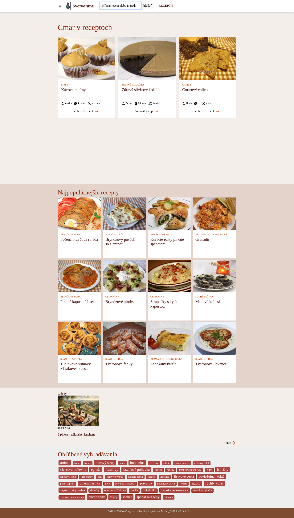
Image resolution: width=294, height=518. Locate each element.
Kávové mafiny (73, 89)
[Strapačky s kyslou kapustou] (169, 275)
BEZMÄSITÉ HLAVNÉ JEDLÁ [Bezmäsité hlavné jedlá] (211, 234)
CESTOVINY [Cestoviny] (112, 296)
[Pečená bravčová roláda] (79, 213)
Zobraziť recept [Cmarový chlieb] (207, 111)
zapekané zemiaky (174, 490)
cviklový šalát (201, 463)
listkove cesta (184, 476)
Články (62, 393)
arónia (64, 463)
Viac (230, 442)
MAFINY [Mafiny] (66, 84)
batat (77, 463)
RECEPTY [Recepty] (166, 5)
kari (100, 476)
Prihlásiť (184, 511)
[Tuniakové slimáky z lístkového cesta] (79, 338)
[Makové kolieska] (214, 275)
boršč (122, 463)
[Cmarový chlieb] (207, 58)
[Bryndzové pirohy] (124, 275)
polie (107, 483)
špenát (127, 497)
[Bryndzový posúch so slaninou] (124, 213)
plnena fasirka (90, 483)
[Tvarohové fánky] (124, 338)
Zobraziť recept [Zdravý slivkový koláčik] (146, 111)
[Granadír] (214, 213)
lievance (164, 476)
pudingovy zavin (166, 483)
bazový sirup (105, 463)
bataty (87, 463)
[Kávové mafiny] (86, 58)
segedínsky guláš (72, 490)
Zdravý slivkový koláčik (141, 89)
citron (166, 463)
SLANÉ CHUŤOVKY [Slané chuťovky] (71, 359)
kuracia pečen (135, 476)
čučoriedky (97, 497)
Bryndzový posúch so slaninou (120, 241)
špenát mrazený (148, 497)
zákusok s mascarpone (72, 497)
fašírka (158, 469)
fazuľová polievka (136, 470)
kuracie (151, 476)
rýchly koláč (214, 483)
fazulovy (111, 470)
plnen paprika (67, 483)
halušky (222, 470)
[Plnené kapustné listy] (79, 275)
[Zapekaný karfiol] (169, 338)
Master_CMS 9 (169, 511)
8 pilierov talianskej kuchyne (76, 434)
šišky (113, 497)
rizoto (196, 483)
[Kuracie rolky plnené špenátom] (169, 213)
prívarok (146, 483)
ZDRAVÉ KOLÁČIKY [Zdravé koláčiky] (133, 84)
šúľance (169, 497)
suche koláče (149, 490)
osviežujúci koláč (211, 476)
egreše (95, 470)
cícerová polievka (73, 470)
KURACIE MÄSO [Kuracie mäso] (159, 234)
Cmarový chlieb (195, 89)
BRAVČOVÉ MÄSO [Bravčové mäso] (70, 234)
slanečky (94, 490)
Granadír (202, 239)
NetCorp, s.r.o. (129, 511)
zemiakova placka (202, 490)
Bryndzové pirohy (119, 301)
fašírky (170, 469)
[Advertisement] (147, 155)
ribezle (183, 483)
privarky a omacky (125, 483)
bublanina (137, 463)
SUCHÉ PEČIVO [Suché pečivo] (204, 296)
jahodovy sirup (68, 476)
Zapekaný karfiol (164, 364)
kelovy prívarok (115, 476)
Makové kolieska (209, 301)
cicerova (153, 463)
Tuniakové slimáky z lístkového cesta (75, 366)
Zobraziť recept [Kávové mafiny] (86, 111)
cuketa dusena (181, 463)
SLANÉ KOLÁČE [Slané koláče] (114, 234)
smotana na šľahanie (115, 490)
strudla (134, 490)
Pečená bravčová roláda (79, 239)
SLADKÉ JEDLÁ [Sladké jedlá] (114, 359)
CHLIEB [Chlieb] (186, 84)
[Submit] (147, 5)
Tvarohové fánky (119, 364)
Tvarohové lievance (211, 364)
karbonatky (87, 476)
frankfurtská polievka (190, 469)
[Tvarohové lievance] (214, 338)
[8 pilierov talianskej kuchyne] (78, 410)
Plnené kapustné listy (77, 301)
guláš (209, 469)
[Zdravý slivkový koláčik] (147, 58)
